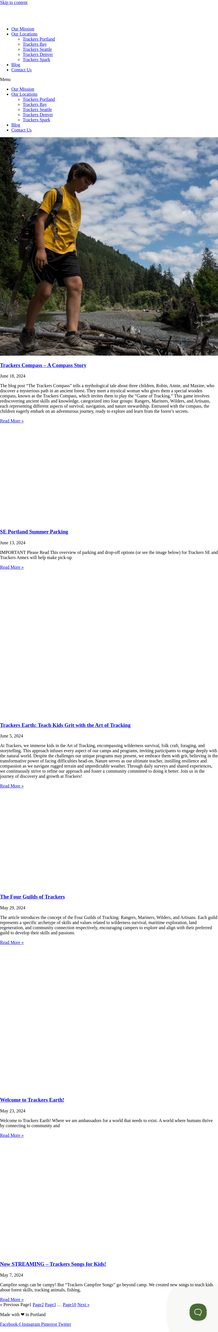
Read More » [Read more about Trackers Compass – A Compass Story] (12, 420)
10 (69, 1304)
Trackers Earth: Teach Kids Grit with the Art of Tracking (65, 725)
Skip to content (14, 2)
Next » (83, 1304)
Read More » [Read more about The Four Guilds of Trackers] (12, 942)
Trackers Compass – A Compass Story (43, 365)
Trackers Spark (36, 59)
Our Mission (22, 28)
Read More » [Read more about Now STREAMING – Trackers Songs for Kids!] (12, 1299)
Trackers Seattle (37, 49)
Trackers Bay (35, 44)
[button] (109, 79)
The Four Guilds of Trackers (32, 897)
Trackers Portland (39, 39)
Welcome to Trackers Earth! (32, 1100)
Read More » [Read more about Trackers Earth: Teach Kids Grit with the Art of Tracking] (12, 785)
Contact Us (21, 69)
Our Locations (24, 34)
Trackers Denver (38, 54)
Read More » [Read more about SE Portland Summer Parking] (12, 567)
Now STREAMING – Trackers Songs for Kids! (53, 1264)
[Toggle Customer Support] (198, 1312)
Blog (15, 64)
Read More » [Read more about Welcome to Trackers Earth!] (12, 1135)
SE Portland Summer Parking (34, 532)
